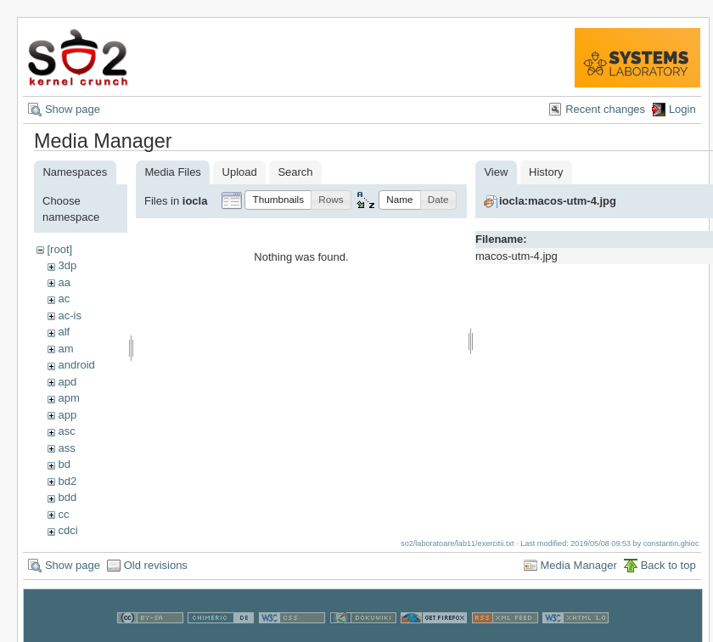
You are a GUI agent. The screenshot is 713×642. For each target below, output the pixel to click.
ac (64, 298)
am (65, 348)
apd (67, 381)
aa (64, 282)
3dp (67, 265)
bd (64, 464)
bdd (67, 497)
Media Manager (579, 565)
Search (295, 172)
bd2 (67, 481)
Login (682, 109)
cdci (67, 530)
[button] (278, 200)
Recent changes (605, 109)
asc (66, 431)
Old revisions (156, 565)
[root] (59, 249)
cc (63, 514)
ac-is (69, 315)
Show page (72, 109)
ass (66, 448)
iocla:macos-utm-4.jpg (557, 200)
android (76, 364)
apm (68, 397)
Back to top (668, 565)
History (546, 172)
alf (64, 331)
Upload (239, 172)
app (67, 414)
